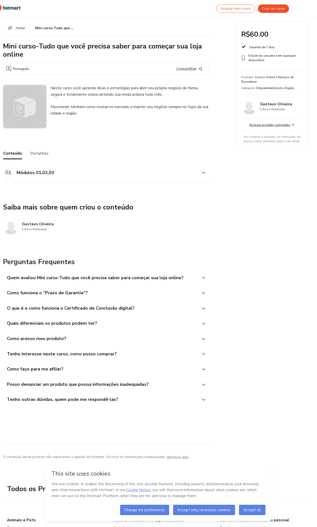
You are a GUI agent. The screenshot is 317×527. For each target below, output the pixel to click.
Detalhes (39, 154)
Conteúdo (12, 154)
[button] (100, 173)
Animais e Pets (21, 523)
